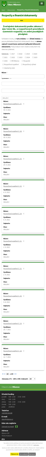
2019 (28, 54)
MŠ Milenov (15, 61)
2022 (13, 57)
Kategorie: (5, 54)
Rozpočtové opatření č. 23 (14, 186)
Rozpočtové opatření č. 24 (14, 214)
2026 (5, 61)
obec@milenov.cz (7, 419)
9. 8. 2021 (6, 302)
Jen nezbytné (24, 454)
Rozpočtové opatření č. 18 (14, 351)
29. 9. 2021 (7, 165)
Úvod (3, 10)
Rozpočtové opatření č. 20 (14, 296)
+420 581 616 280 (7, 413)
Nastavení (32, 454)
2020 (35, 54)
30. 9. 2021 (7, 110)
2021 (5, 57)
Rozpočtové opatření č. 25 (14, 159)
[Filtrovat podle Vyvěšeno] (23, 84)
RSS (32, 20)
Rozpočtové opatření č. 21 (14, 241)
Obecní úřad (11, 10)
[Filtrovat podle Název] (23, 76)
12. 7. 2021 (7, 357)
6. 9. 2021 (6, 192)
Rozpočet (27, 61)
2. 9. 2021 (6, 247)
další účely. (36, 445)
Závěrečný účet (9, 68)
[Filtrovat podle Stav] (23, 98)
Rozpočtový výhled (29, 64)
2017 (13, 54)
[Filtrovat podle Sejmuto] (23, 91)
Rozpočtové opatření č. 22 (14, 268)
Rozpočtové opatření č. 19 (14, 323)
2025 (35, 57)
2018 (20, 54)
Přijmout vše (14, 454)
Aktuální (6, 120)
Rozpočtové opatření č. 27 (14, 104)
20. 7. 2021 (7, 329)
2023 (20, 57)
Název (4, 72)
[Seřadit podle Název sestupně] (7, 72)
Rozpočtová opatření (11, 64)
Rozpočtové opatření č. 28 (14, 131)
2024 (28, 57)
